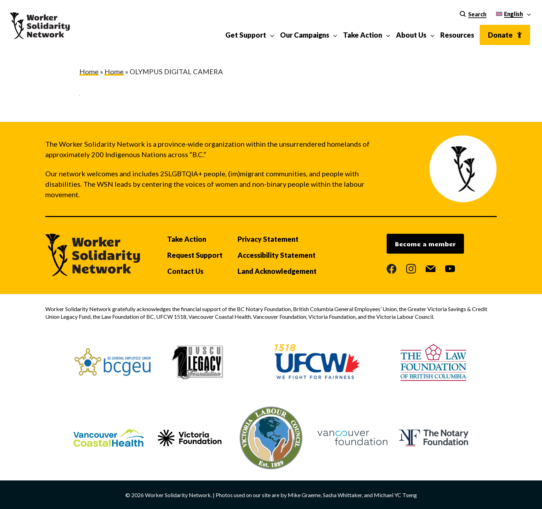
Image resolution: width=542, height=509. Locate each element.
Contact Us (185, 271)
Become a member (425, 243)
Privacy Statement (268, 239)
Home (89, 71)
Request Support (195, 255)
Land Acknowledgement (277, 271)
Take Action (186, 239)
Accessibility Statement (277, 255)
